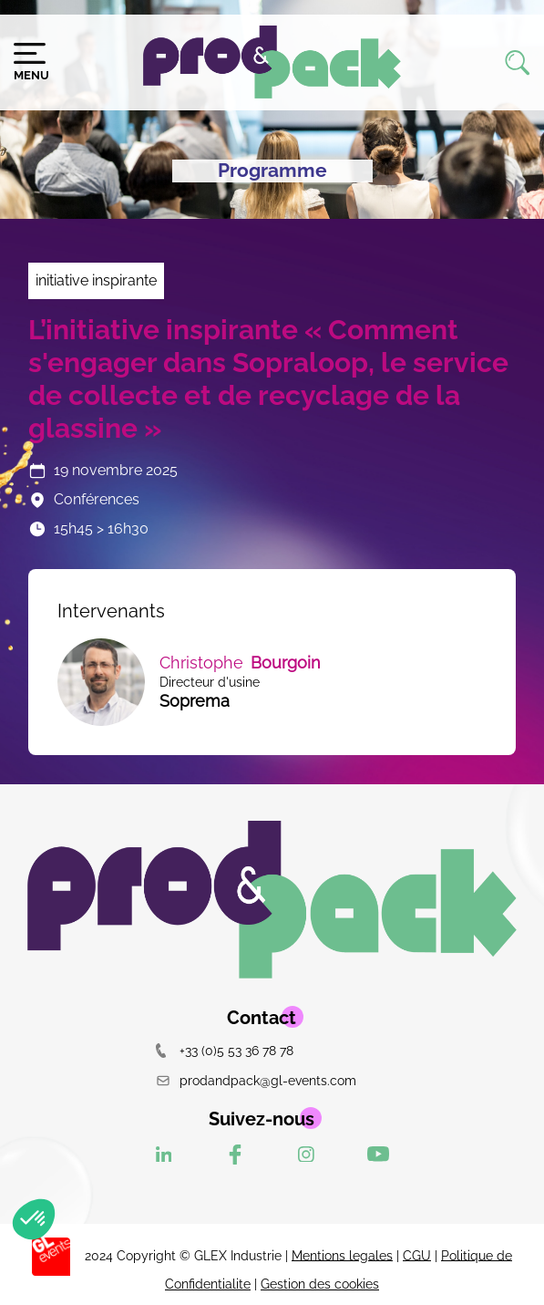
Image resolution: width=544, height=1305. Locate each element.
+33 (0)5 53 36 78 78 (224, 1050)
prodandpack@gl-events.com (256, 1080)
